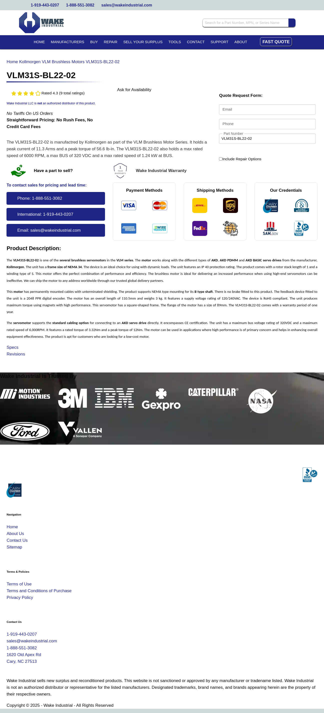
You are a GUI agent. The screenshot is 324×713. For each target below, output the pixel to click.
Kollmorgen (30, 61)
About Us (15, 533)
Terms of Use (19, 584)
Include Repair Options (240, 159)
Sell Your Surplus (142, 42)
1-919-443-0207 (45, 5)
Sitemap (14, 547)
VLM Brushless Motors (63, 61)
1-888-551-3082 (80, 5)
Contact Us (17, 540)
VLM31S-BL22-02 (103, 61)
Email (227, 109)
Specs (12, 347)
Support (219, 42)
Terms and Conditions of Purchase (39, 590)
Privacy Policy (19, 597)
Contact (196, 42)
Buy (94, 42)
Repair (110, 42)
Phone (228, 124)
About (240, 42)
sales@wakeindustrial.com (126, 5)
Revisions (15, 354)
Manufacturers (67, 42)
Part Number (233, 133)
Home (39, 42)
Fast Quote (276, 41)
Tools (174, 42)
